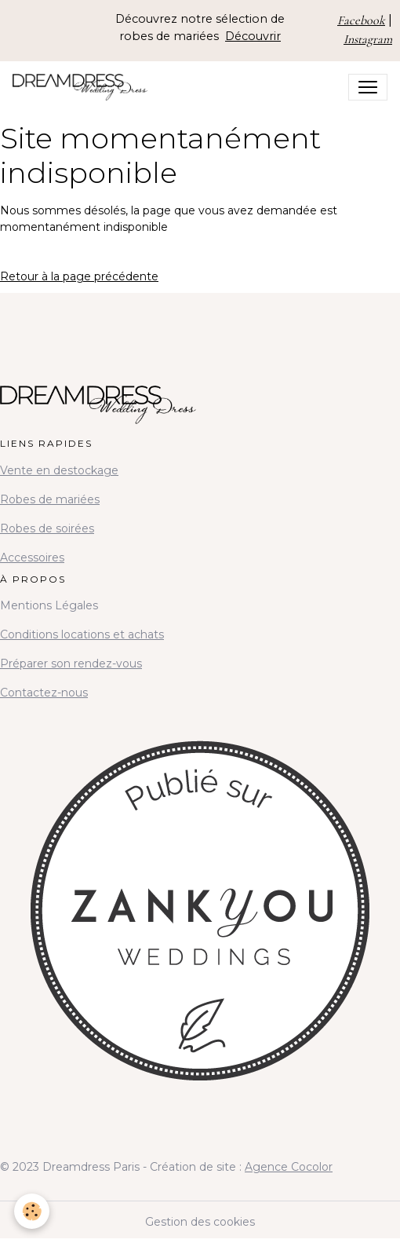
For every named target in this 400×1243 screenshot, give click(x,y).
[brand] (83, 87)
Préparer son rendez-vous (71, 663)
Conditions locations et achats (82, 634)
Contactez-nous (44, 692)
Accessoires (32, 557)
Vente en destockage (59, 470)
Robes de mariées (50, 499)
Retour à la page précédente (79, 276)
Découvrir (253, 36)
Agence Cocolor (289, 1167)
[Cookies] (31, 1211)
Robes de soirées (47, 528)
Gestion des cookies (200, 1222)
